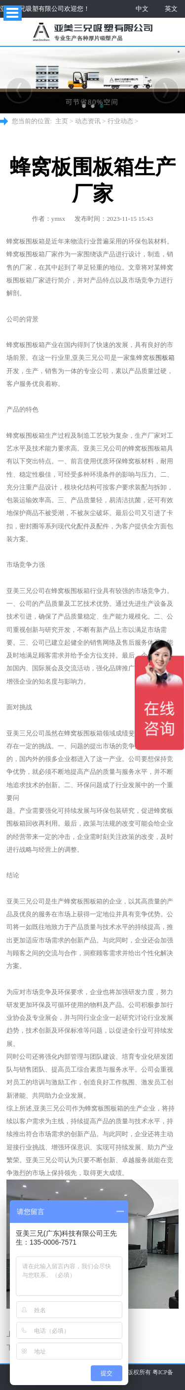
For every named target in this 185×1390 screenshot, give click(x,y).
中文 (142, 8)
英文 (171, 8)
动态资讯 (88, 121)
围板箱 (165, 357)
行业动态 (120, 121)
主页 (61, 121)
